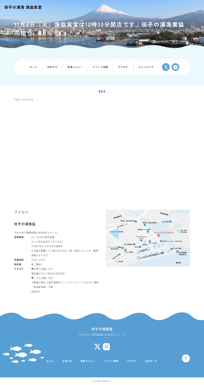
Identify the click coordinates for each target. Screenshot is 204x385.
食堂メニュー (75, 67)
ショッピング (146, 67)
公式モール (151, 361)
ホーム (33, 67)
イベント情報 (100, 67)
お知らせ (52, 67)
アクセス (123, 67)
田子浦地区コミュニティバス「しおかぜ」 (71, 282)
